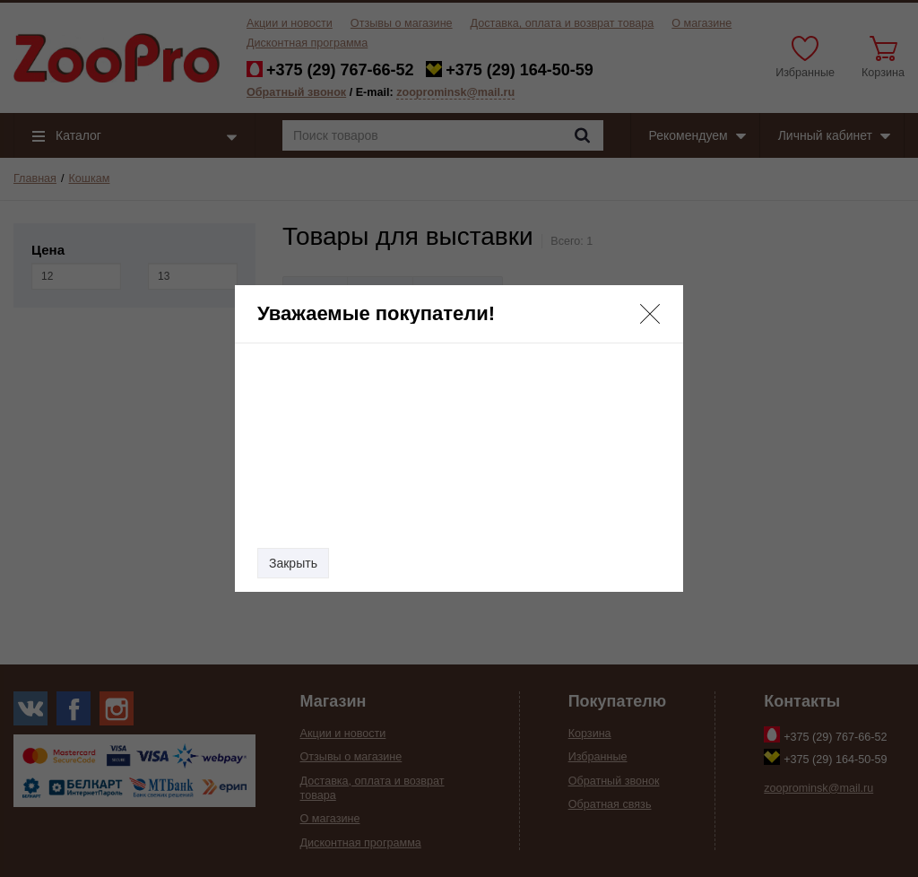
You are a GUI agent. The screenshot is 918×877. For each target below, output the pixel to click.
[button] (650, 314)
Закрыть (293, 563)
